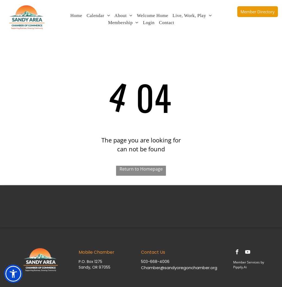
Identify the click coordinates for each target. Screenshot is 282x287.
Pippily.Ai (240, 267)
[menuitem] (76, 15)
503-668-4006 (155, 261)
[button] (13, 274)
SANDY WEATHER (141, 205)
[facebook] (237, 252)
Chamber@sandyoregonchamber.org (179, 267)
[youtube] (247, 252)
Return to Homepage (141, 169)
